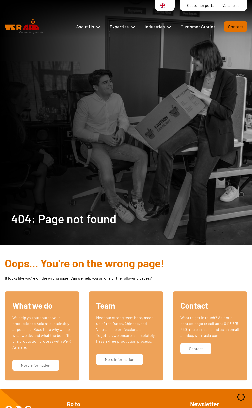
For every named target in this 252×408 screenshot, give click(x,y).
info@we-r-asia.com (202, 339)
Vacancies (231, 5)
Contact (235, 26)
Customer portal (201, 5)
